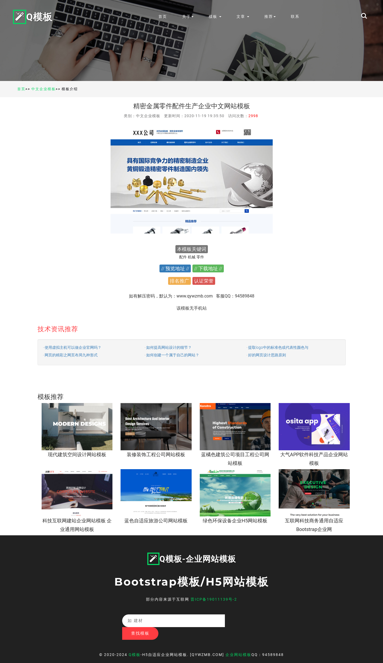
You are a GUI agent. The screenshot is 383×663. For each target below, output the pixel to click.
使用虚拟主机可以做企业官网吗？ (73, 347)
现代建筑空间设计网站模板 (77, 454)
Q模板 (33, 16)
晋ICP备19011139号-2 (214, 599)
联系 (296, 16)
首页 (163, 16)
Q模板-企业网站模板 (191, 559)
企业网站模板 (238, 642)
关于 (189, 16)
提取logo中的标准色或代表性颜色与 (278, 347)
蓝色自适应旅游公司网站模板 (156, 520)
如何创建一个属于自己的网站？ (172, 355)
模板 (216, 16)
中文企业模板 (43, 89)
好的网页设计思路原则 (267, 355)
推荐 (271, 16)
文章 (244, 16)
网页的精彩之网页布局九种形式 (71, 355)
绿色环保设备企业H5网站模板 (235, 520)
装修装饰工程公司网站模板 (156, 454)
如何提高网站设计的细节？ (169, 347)
